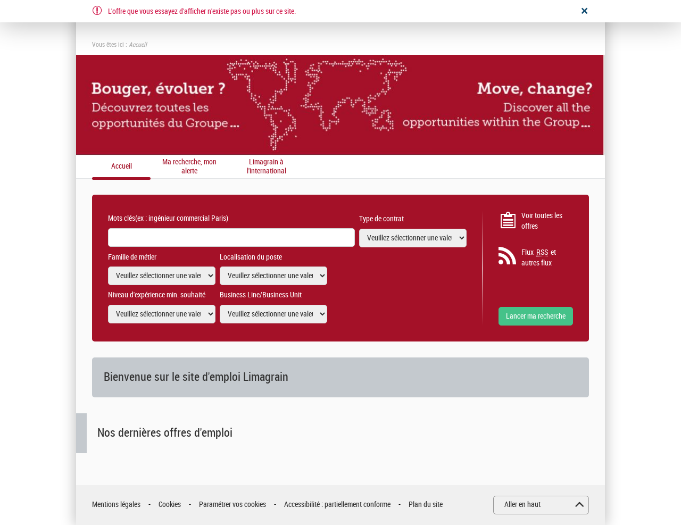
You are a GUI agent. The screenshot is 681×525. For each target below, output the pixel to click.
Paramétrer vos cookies (232, 504)
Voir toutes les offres (541, 221)
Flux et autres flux (538, 257)
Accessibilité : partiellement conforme (337, 504)
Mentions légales (116, 504)
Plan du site (426, 504)
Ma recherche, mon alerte (189, 167)
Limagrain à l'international (266, 167)
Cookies (170, 504)
